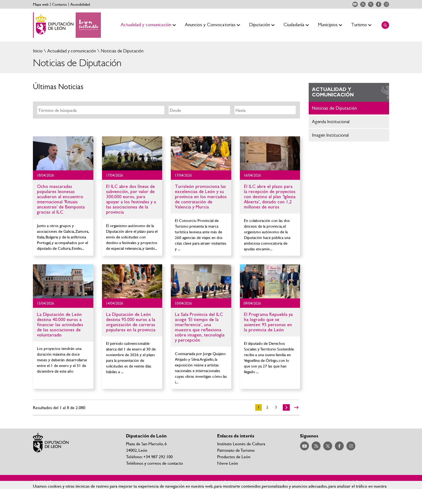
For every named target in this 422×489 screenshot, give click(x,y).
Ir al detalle (63, 153)
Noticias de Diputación (122, 51)
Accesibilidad (80, 4)
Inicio (38, 51)
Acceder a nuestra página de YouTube (355, 4)
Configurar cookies (372, 482)
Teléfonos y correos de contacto (154, 463)
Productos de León (233, 456)
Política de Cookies (283, 482)
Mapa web (41, 4)
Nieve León (227, 463)
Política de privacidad (242, 482)
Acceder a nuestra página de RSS (363, 4)
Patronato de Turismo (236, 450)
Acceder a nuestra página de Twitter (370, 4)
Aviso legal (209, 482)
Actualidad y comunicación (71, 51)
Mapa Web (341, 482)
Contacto (59, 4)
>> (296, 407)
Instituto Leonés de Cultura (241, 443)
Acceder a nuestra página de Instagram (386, 4)
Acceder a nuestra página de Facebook (378, 4)
